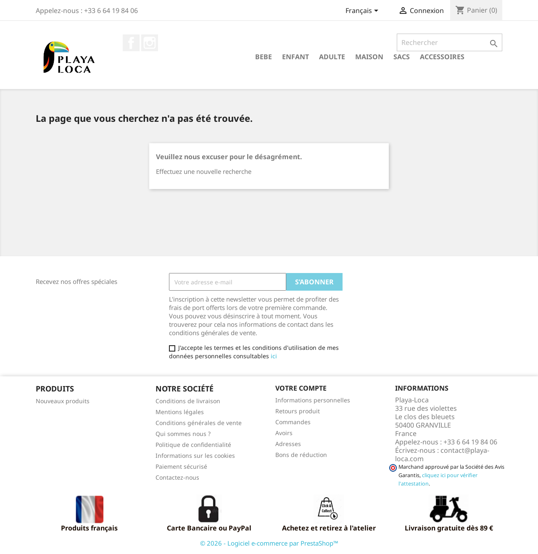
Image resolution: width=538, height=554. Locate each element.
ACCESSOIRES (442, 56)
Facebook (131, 42)
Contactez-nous (177, 477)
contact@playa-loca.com (442, 454)
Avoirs (284, 433)
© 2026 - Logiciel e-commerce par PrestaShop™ (269, 543)
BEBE (263, 56)
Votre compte (301, 388)
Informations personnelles (312, 400)
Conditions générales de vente (199, 423)
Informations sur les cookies (195, 455)
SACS (401, 56)
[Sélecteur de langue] (363, 11)
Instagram (149, 42)
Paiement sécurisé (181, 466)
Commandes (293, 422)
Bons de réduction (301, 455)
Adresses (288, 444)
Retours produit (297, 411)
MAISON (369, 56)
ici (274, 356)
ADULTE (332, 56)
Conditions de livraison (188, 401)
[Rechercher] (449, 42)
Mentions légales (180, 412)
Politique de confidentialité (193, 445)
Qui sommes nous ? (183, 434)
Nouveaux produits (63, 401)
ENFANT (295, 56)
